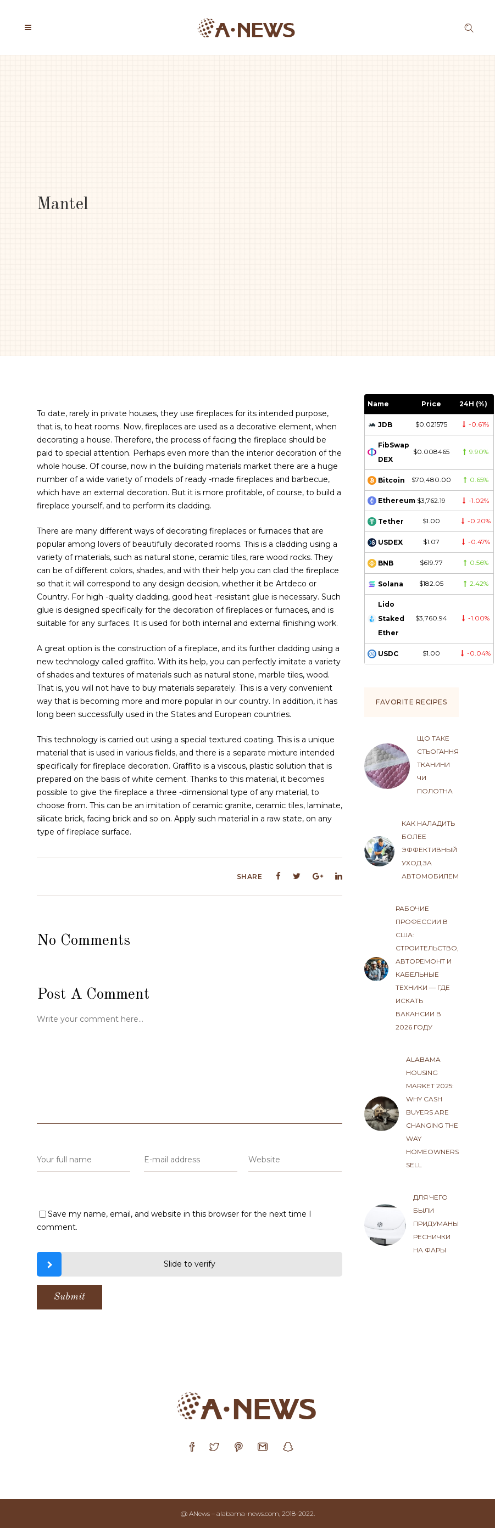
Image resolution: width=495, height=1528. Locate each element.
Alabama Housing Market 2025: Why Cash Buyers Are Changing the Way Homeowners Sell (432, 1112)
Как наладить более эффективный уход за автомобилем (430, 849)
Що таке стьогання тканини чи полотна (438, 764)
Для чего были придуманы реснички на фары (436, 1223)
